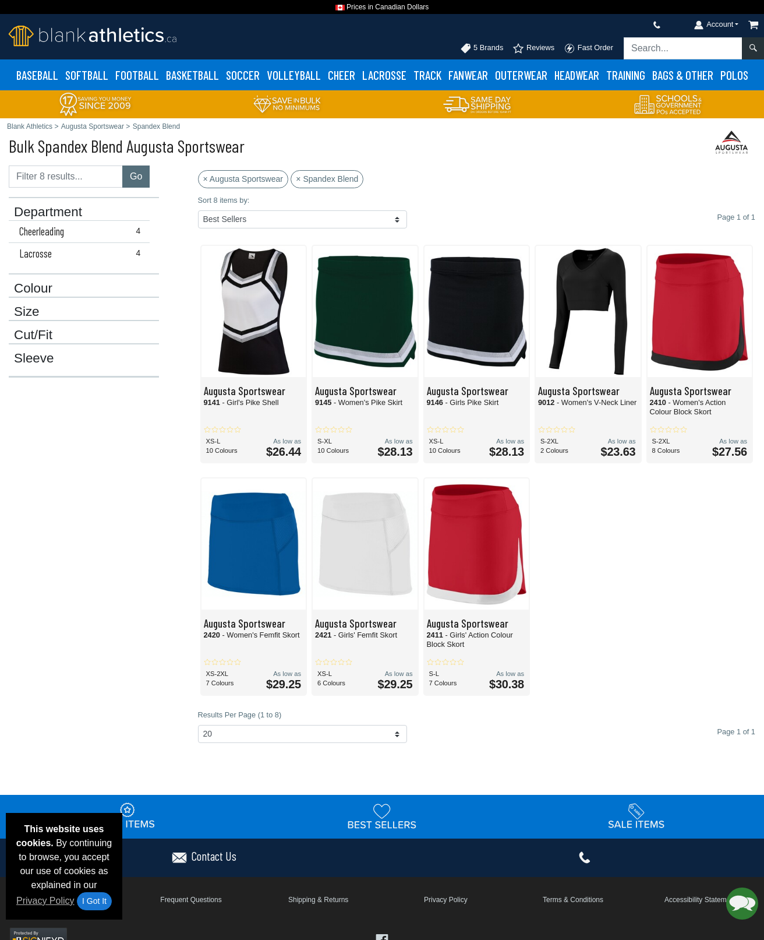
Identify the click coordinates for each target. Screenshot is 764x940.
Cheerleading (82, 231)
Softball (86, 75)
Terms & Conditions (573, 900)
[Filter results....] (66, 177)
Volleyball (294, 75)
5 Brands (482, 48)
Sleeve (34, 358)
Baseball (37, 75)
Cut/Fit (33, 335)
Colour (33, 288)
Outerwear (521, 75)
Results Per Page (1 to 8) (240, 714)
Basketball (192, 75)
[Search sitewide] (683, 48)
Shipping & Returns (318, 900)
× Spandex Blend (327, 179)
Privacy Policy (45, 901)
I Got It (94, 901)
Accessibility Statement (700, 900)
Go (136, 176)
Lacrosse (384, 75)
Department (48, 212)
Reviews (533, 48)
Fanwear (468, 75)
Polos (734, 75)
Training (625, 75)
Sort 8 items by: (224, 200)
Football (137, 75)
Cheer (341, 75)
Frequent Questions (190, 900)
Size (27, 311)
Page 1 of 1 (736, 731)
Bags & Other (682, 75)
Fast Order (588, 48)
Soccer (243, 75)
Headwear (576, 75)
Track (427, 75)
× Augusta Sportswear (243, 179)
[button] (742, 904)
